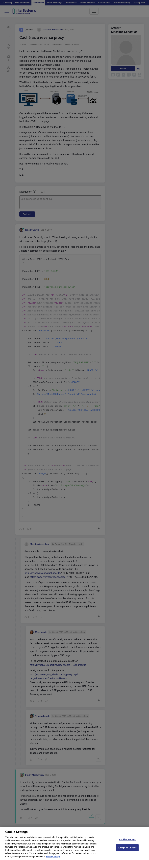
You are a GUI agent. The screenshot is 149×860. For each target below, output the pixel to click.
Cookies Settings (127, 842)
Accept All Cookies (127, 850)
